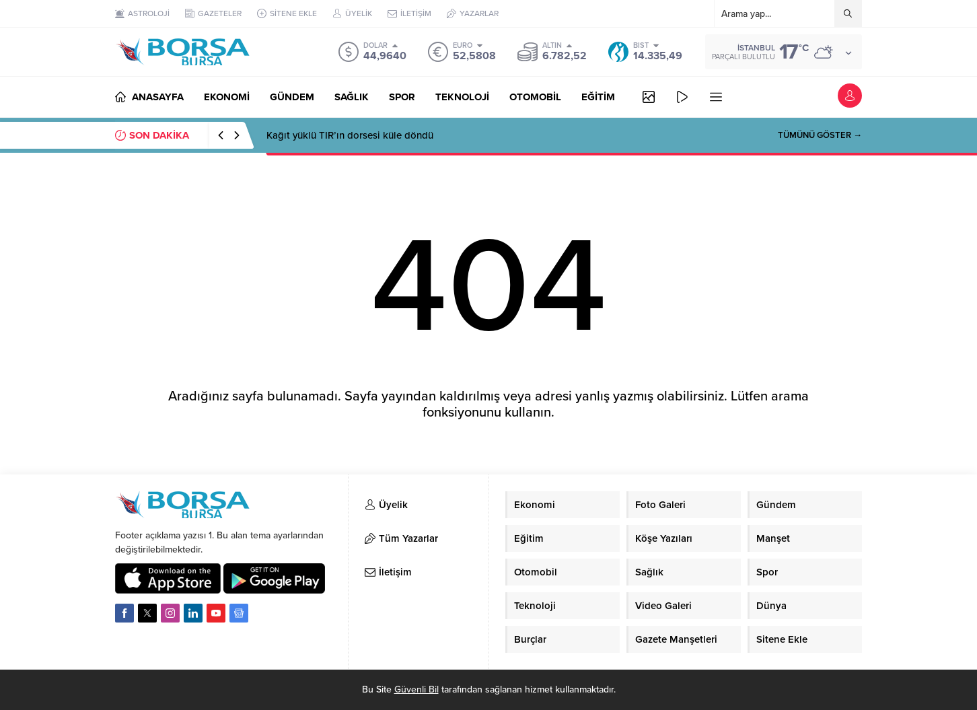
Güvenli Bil (416, 689)
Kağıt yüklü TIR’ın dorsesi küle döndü (349, 135)
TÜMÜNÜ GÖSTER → (820, 135)
